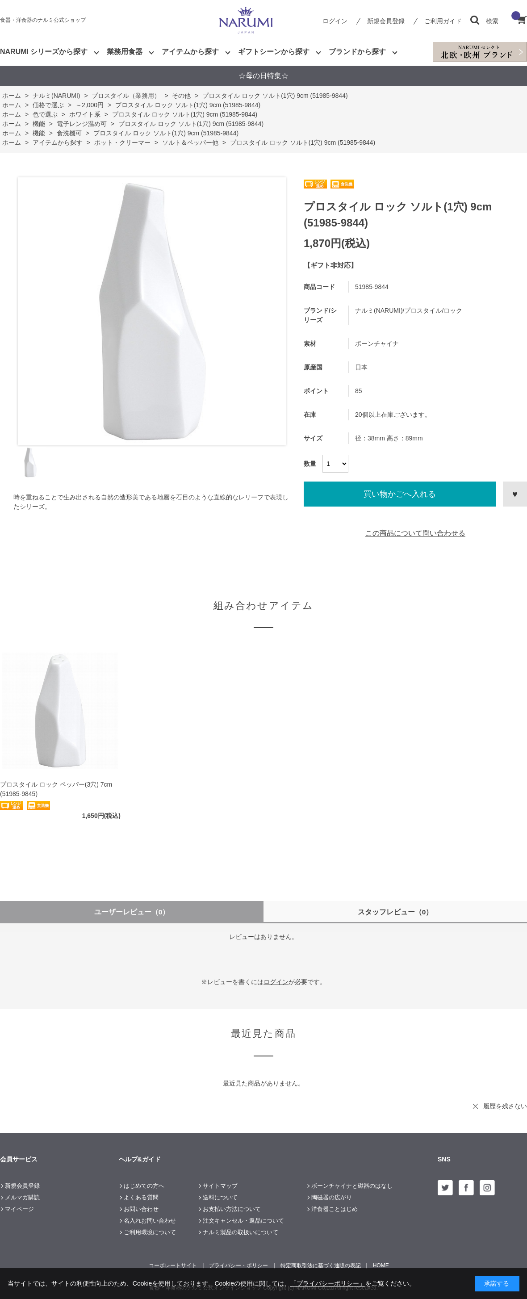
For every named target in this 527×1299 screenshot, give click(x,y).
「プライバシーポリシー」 (327, 1283)
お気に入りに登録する (515, 494)
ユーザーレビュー (132, 912)
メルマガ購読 (22, 1197)
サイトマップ (220, 1185)
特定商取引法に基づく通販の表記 (320, 1265)
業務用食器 (124, 51)
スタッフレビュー (395, 912)
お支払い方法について (232, 1209)
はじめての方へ (144, 1185)
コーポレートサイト (173, 1265)
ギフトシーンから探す (274, 51)
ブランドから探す (357, 51)
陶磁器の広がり (331, 1197)
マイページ (19, 1209)
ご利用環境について (150, 1232)
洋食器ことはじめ (334, 1209)
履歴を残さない (505, 1106)
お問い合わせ (141, 1209)
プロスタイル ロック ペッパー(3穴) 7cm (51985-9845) (56, 789)
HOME (381, 1265)
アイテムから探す (190, 51)
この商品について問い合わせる (415, 533)
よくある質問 (141, 1197)
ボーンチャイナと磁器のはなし (352, 1185)
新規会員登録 (386, 21)
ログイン (334, 21)
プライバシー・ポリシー (238, 1265)
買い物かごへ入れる (400, 494)
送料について (220, 1197)
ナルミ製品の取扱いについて (240, 1232)
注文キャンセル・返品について (243, 1220)
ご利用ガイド (443, 21)
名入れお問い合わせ (150, 1220)
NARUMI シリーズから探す (44, 51)
